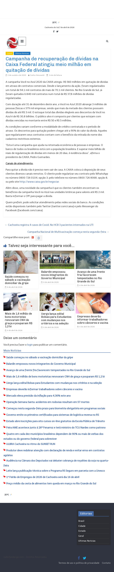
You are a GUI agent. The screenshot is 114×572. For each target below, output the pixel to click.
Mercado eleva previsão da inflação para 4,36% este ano (38, 395)
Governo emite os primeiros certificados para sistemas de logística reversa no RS (52, 414)
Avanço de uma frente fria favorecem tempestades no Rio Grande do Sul (91, 276)
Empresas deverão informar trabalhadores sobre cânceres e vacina (92, 319)
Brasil (81, 521)
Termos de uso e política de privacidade (79, 563)
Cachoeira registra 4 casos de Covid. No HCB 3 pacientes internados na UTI (49, 224)
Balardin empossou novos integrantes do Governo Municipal (54, 275)
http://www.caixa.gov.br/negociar (39, 181)
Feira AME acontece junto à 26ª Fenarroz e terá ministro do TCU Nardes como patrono (56, 427)
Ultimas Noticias (22, 53)
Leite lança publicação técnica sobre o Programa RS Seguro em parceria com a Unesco (55, 470)
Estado (82, 531)
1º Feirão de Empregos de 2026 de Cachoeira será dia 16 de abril (42, 477)
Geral (9, 53)
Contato (106, 563)
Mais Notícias (12, 350)
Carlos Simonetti (37, 75)
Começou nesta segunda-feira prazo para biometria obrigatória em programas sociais (55, 408)
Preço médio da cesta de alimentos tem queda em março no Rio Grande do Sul (51, 483)
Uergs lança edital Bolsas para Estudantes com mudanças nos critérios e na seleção (56, 318)
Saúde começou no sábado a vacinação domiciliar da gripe (17, 280)
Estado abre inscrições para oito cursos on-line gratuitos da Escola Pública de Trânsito (55, 421)
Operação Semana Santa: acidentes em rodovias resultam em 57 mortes (47, 402)
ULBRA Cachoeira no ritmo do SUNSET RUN (30, 444)
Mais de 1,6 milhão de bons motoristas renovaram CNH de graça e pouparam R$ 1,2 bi (18, 320)
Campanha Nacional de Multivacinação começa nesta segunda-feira (68, 231)
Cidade (81, 526)
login (30, 344)
